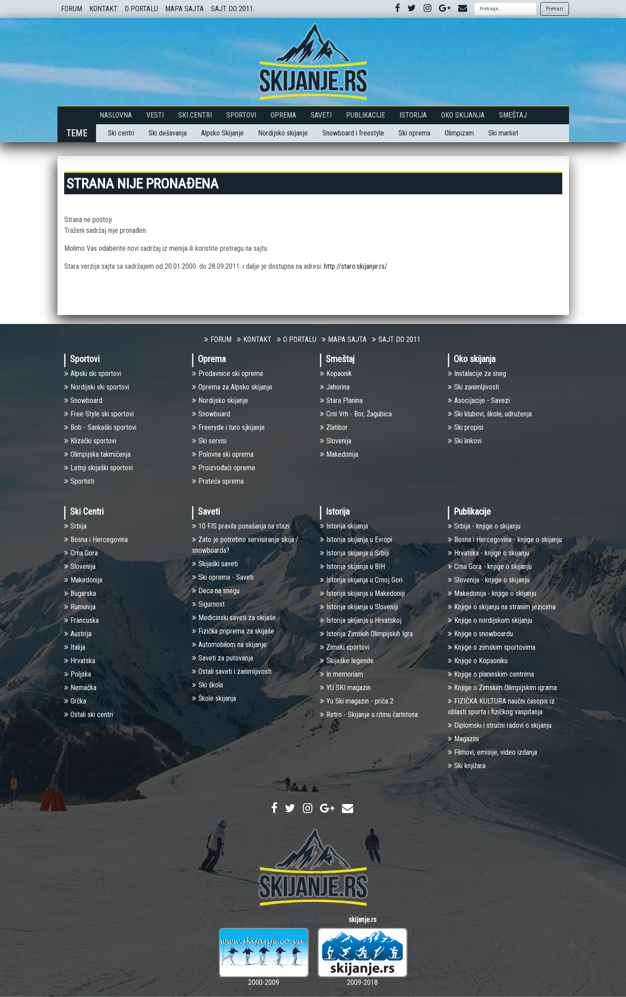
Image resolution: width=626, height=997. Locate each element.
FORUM (71, 8)
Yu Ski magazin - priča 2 (357, 701)
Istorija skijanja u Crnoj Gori (361, 580)
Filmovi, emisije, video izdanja (492, 752)
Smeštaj (513, 115)
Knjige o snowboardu (480, 634)
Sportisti (79, 481)
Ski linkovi (465, 441)
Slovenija (335, 441)
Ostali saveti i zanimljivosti (231, 671)
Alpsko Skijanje (222, 133)
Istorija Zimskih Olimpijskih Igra (366, 634)
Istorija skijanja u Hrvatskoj (361, 620)
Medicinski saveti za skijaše (234, 617)
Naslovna (116, 115)
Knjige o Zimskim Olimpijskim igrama (502, 687)
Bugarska (80, 593)
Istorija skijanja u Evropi (356, 539)
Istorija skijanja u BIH (352, 566)
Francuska (81, 620)
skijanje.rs (362, 919)
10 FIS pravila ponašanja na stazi (240, 526)
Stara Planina (341, 400)
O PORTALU (141, 8)
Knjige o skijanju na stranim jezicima (502, 607)
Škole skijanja (214, 698)
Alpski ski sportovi (92, 373)
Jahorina (335, 387)
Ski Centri (195, 115)
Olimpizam (459, 133)
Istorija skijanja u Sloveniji (359, 607)
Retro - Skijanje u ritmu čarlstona (369, 714)
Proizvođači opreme (223, 468)
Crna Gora (81, 553)
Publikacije (365, 115)
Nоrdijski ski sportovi (96, 387)
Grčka (75, 701)
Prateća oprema (218, 481)
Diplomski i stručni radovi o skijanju (500, 725)
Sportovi (241, 115)
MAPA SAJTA (184, 8)
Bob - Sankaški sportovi (100, 427)
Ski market (503, 133)
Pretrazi (554, 9)
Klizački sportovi (90, 441)
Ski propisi (465, 427)
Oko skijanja (463, 115)
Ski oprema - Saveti (223, 577)
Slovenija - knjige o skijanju (489, 580)
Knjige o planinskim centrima (491, 674)
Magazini (463, 739)
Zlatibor (334, 427)
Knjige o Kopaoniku (478, 660)
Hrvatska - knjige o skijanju (488, 553)
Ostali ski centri (88, 714)
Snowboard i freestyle (353, 133)
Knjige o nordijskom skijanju (490, 620)
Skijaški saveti (215, 564)
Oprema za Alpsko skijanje (232, 387)
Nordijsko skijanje (283, 133)
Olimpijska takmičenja (97, 454)
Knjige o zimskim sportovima (491, 647)
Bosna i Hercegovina (96, 539)
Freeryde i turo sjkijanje (228, 427)
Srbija (75, 526)
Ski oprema (414, 133)
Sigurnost (208, 604)
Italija (74, 647)
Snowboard (83, 400)
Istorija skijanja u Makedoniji (362, 593)
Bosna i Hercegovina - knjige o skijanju (505, 539)
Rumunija (80, 607)
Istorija (413, 115)
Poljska (77, 674)
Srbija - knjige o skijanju (484, 526)
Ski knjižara (467, 765)
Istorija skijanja (344, 526)
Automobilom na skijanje (229, 644)
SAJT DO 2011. (232, 8)
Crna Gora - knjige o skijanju (490, 566)
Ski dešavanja (168, 133)
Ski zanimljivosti (473, 387)
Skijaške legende (347, 660)
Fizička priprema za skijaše (233, 631)
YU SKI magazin (345, 687)
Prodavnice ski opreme (227, 373)
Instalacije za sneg (477, 373)
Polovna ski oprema (223, 454)
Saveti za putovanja (222, 658)
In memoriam (341, 674)
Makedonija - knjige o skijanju (492, 593)
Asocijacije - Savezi (479, 400)
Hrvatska (79, 660)
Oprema (283, 115)
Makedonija (339, 454)
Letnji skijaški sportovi (98, 468)
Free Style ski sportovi (99, 414)
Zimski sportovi (344, 647)
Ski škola (207, 685)
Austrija (78, 634)
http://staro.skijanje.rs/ (355, 266)
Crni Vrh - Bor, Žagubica (356, 414)
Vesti (155, 115)
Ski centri (121, 133)
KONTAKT (103, 8)
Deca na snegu (216, 590)
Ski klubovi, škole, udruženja (490, 414)
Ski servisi (209, 441)
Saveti (321, 115)
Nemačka (80, 687)
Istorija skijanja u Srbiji (354, 553)
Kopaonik (336, 373)
